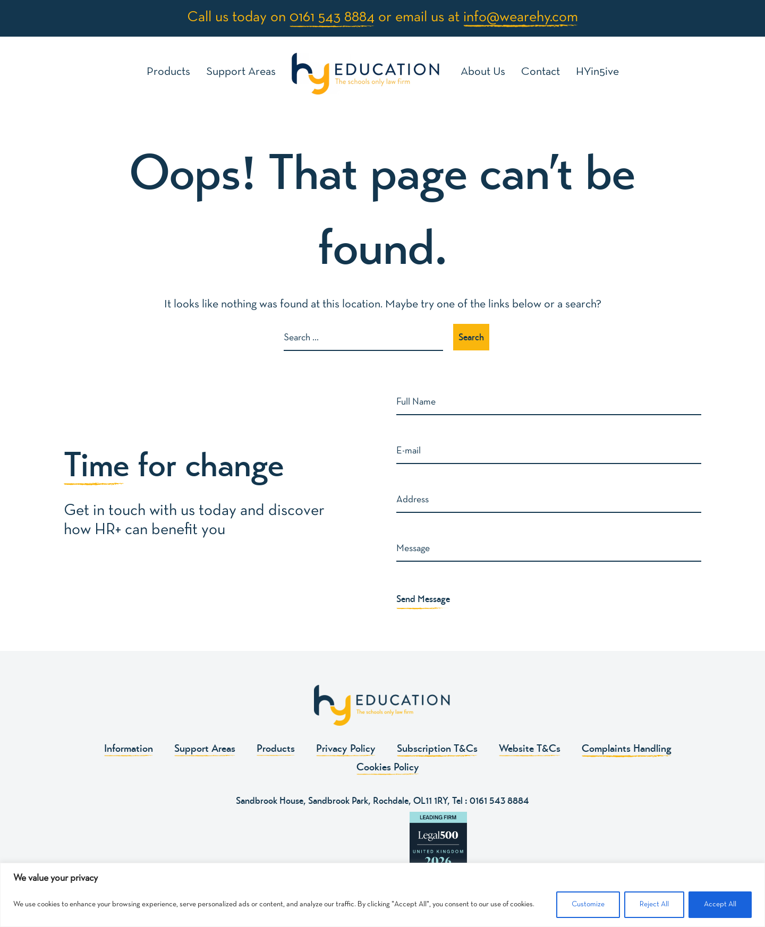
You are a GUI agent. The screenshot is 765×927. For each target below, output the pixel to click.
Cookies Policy (387, 767)
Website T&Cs (529, 748)
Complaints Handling (627, 748)
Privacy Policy (346, 748)
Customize (588, 904)
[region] (382, 895)
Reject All (654, 904)
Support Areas (241, 72)
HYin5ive (597, 72)
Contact (540, 72)
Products (168, 72)
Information (128, 748)
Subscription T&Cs (437, 748)
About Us (483, 72)
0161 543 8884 (332, 17)
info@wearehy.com (520, 17)
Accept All (720, 904)
